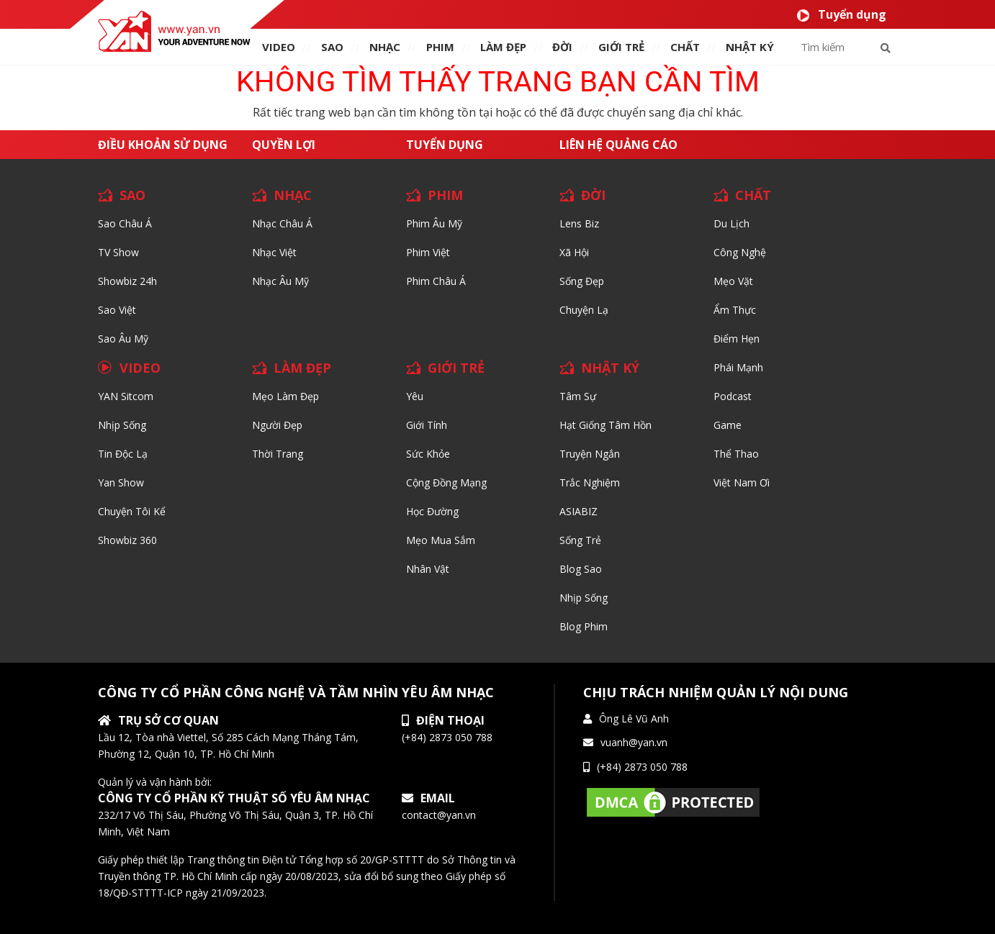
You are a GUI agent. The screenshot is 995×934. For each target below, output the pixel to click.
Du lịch (731, 223)
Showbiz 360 (127, 540)
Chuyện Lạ (583, 310)
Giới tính (426, 425)
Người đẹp (277, 425)
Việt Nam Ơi (741, 482)
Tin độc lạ (123, 454)
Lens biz (579, 223)
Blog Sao (580, 569)
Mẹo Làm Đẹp (285, 396)
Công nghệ (739, 252)
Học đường (432, 511)
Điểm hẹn (736, 338)
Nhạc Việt (274, 252)
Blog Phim (583, 626)
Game (727, 425)
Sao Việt (117, 310)
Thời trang (277, 454)
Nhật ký (750, 47)
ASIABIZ (578, 511)
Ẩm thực (734, 310)
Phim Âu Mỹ (434, 223)
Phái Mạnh (738, 367)
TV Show (118, 252)
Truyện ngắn (589, 454)
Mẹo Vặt (733, 281)
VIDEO (278, 47)
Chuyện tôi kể (132, 511)
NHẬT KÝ (610, 367)
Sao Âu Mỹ (123, 338)
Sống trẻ (580, 540)
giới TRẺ (621, 47)
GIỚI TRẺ (456, 367)
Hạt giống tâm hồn (605, 425)
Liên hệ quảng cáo (618, 145)
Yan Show (121, 482)
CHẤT (753, 195)
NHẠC (384, 47)
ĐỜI (562, 47)
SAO (332, 47)
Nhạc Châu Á (282, 223)
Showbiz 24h (127, 281)
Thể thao (736, 454)
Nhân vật (427, 569)
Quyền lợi (283, 145)
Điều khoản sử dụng (163, 145)
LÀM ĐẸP (302, 367)
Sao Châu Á (125, 223)
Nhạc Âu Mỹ (280, 281)
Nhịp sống (122, 425)
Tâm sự (577, 396)
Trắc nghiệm (589, 482)
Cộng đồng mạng (446, 482)
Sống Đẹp (581, 281)
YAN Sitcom (125, 396)
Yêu (414, 396)
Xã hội (574, 252)
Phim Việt (428, 252)
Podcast (732, 396)
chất (685, 47)
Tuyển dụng (841, 14)
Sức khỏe (428, 454)
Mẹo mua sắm (440, 540)
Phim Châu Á (436, 281)
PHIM (440, 47)
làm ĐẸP (503, 47)
